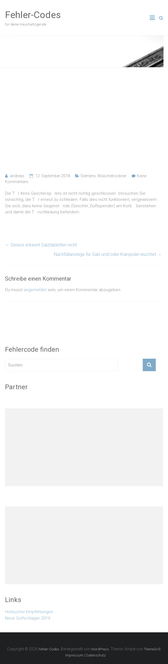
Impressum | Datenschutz (85, 655)
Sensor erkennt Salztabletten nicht (41, 245)
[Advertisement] (84, 120)
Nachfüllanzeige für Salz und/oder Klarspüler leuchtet (108, 254)
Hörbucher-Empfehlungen (29, 611)
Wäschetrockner (112, 176)
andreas (17, 176)
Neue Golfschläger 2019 (27, 618)
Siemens (88, 176)
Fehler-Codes (33, 14)
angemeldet (35, 289)
